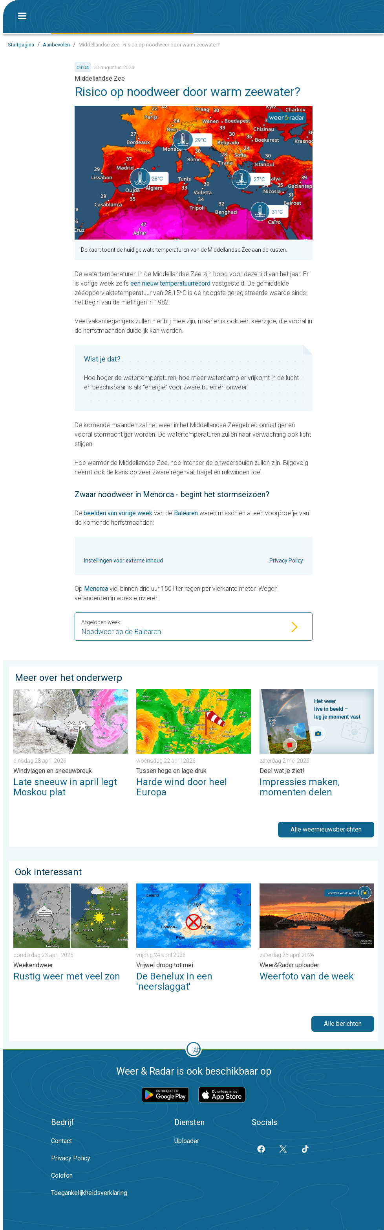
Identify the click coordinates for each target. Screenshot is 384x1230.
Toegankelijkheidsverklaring (89, 1193)
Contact (61, 1141)
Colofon (62, 1175)
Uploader (186, 1141)
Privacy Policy (286, 560)
